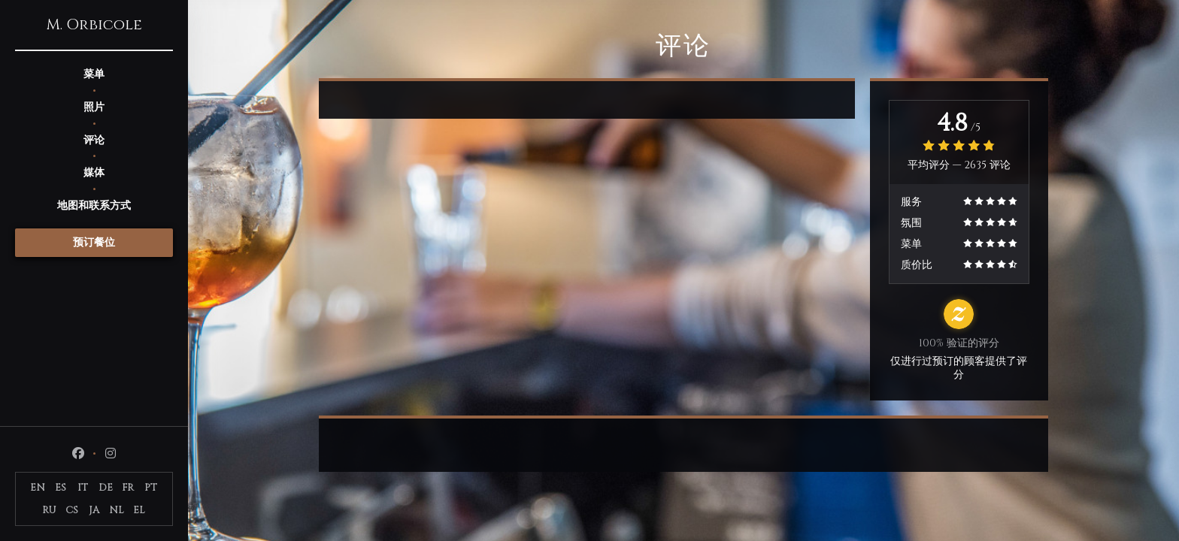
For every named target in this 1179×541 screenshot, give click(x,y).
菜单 (94, 74)
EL (139, 510)
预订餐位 (94, 242)
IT (82, 487)
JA (94, 510)
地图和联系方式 (94, 205)
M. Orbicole (94, 25)
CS (71, 510)
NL (116, 510)
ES (60, 487)
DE (106, 487)
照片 (94, 107)
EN (37, 487)
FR (128, 487)
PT (150, 487)
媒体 (94, 172)
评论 (94, 140)
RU (49, 510)
